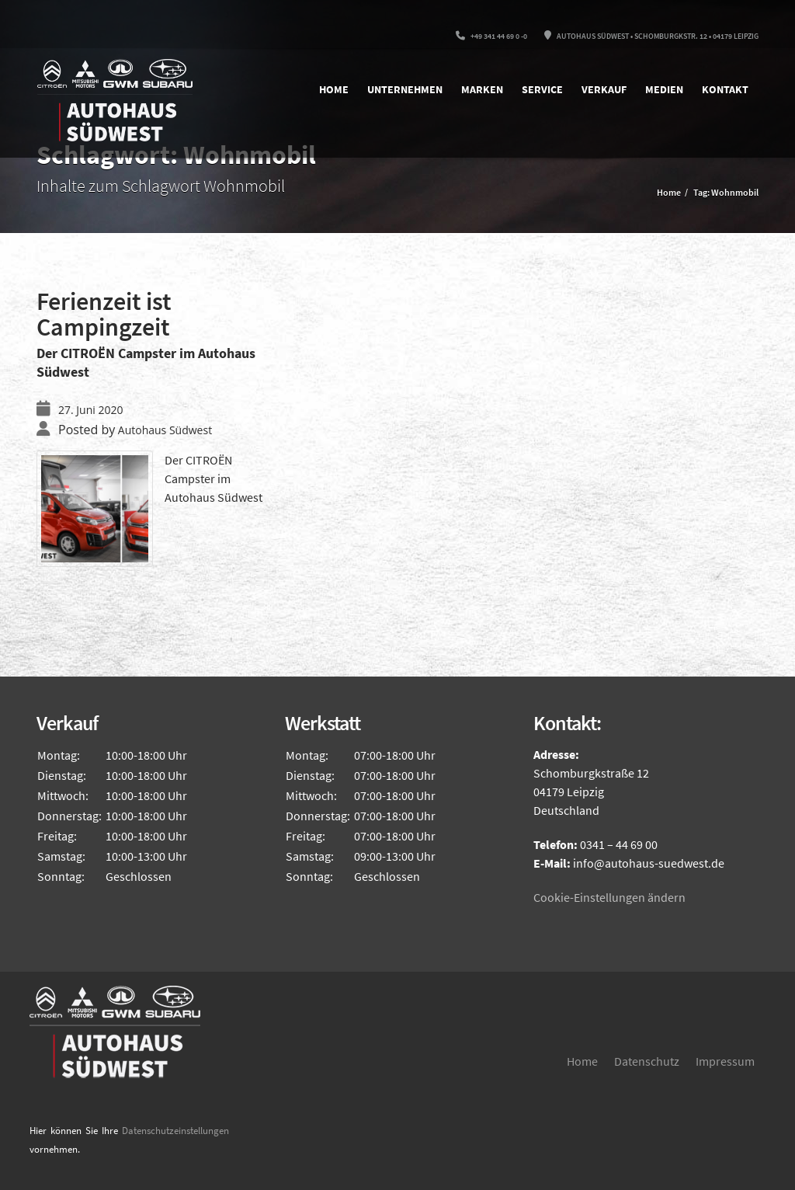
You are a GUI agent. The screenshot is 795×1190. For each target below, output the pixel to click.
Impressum (725, 1061)
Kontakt (725, 89)
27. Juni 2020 (90, 409)
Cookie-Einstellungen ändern (609, 897)
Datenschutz (646, 1061)
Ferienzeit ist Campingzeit (104, 314)
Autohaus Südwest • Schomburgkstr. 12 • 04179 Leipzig (651, 36)
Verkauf (604, 89)
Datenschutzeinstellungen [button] (175, 1130)
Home (334, 89)
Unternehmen (405, 89)
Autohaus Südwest (165, 430)
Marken (482, 89)
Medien (664, 89)
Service (542, 89)
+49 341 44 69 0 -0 (491, 36)
